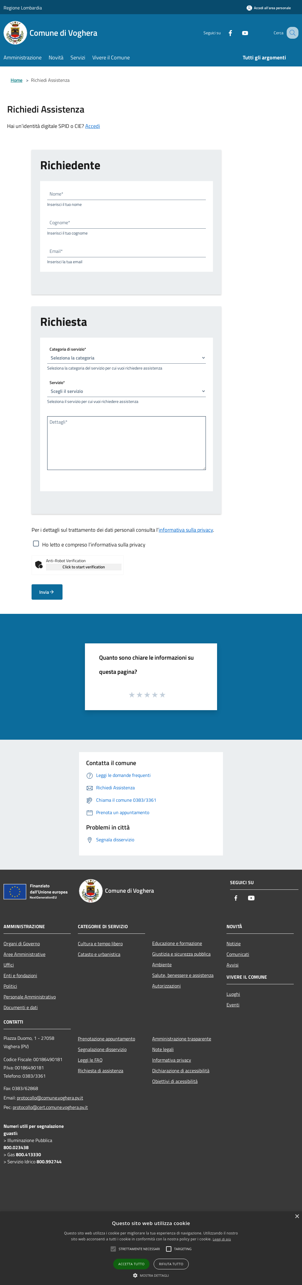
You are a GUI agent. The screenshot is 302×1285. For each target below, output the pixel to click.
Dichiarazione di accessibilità (180, 1070)
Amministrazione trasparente (181, 1038)
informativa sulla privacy (186, 530)
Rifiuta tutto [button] (171, 1264)
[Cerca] (291, 33)
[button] (151, 1275)
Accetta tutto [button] (131, 1264)
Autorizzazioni (166, 985)
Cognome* (60, 222)
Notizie (233, 943)
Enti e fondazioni (20, 975)
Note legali (163, 1049)
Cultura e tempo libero (100, 943)
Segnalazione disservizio (102, 1049)
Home (16, 80)
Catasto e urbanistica (99, 954)
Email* (56, 251)
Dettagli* (59, 421)
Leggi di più (222, 1239)
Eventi (232, 1004)
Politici (10, 986)
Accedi (92, 126)
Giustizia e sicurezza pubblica (181, 953)
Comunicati (237, 954)
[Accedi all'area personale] (268, 8)
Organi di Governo (22, 943)
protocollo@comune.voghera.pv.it (50, 1097)
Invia (47, 592)
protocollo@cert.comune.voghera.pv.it (50, 1107)
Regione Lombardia (23, 7)
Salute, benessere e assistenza (183, 975)
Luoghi (233, 994)
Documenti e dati (21, 1007)
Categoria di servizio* (68, 349)
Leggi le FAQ (90, 1059)
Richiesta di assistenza (100, 1070)
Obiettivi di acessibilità (175, 1081)
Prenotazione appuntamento (106, 1038)
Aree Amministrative (24, 954)
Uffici (9, 964)
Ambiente (162, 964)
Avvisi (232, 964)
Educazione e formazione (177, 943)
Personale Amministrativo (30, 996)
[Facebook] (224, 33)
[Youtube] (239, 33)
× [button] (297, 1216)
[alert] (151, 1248)
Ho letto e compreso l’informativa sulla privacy (93, 544)
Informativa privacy (171, 1059)
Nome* (56, 193)
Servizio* (57, 382)
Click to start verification (84, 567)
